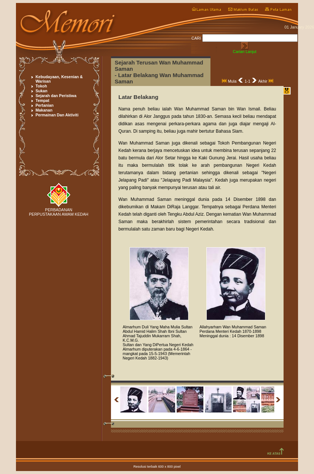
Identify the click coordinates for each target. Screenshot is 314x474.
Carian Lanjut (244, 51)
